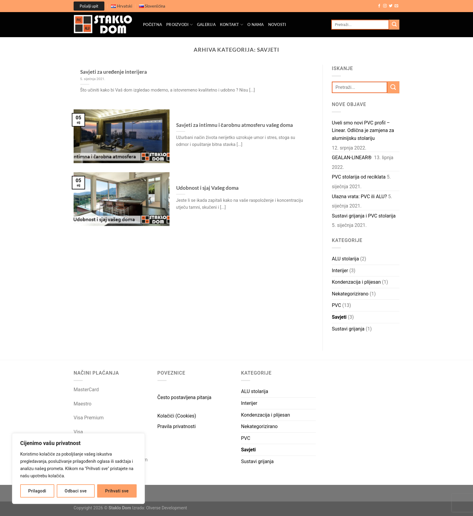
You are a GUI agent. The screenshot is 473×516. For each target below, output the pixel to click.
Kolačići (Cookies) (176, 416)
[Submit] (394, 25)
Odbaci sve (76, 491)
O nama (255, 24)
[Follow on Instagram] (385, 6)
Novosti (277, 24)
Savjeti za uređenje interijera (113, 72)
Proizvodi (179, 24)
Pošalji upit (89, 6)
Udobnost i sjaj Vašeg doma (207, 188)
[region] (78, 468)
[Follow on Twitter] (390, 6)
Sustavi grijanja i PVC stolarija (364, 216)
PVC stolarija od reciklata (359, 177)
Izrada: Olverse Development (159, 508)
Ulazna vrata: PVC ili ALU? (359, 196)
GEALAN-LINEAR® (352, 157)
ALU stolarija (345, 259)
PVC (336, 305)
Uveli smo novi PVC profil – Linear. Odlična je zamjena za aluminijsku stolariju (363, 130)
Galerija (206, 24)
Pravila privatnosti (176, 426)
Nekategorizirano (350, 294)
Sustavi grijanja (348, 329)
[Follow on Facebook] (379, 6)
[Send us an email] (396, 6)
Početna (152, 24)
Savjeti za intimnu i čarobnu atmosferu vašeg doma (234, 125)
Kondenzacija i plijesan (356, 282)
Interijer (340, 270)
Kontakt (231, 24)
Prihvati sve (117, 491)
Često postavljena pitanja (184, 397)
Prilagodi (37, 491)
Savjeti (339, 317)
